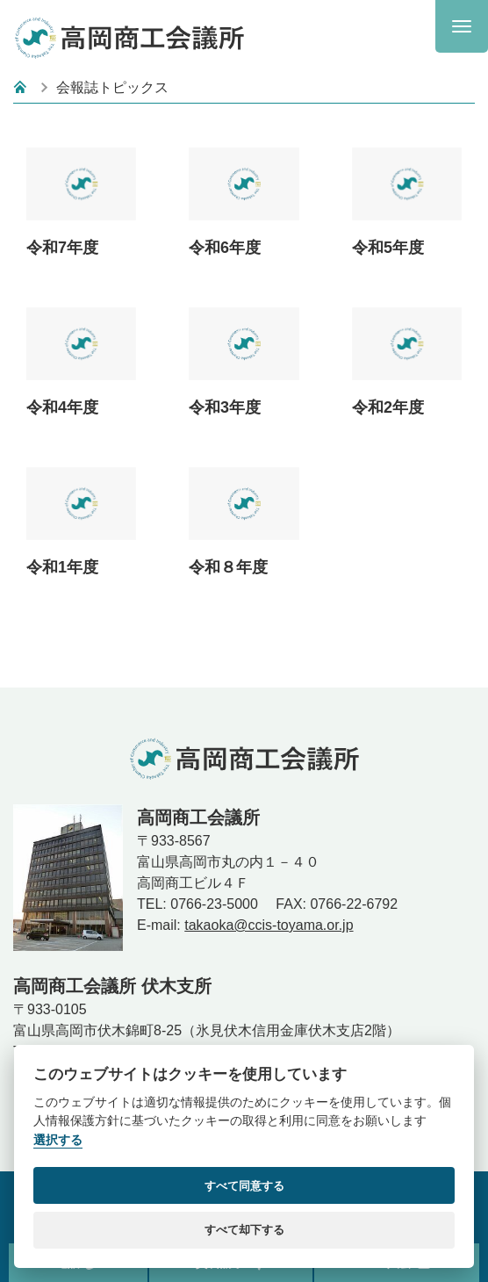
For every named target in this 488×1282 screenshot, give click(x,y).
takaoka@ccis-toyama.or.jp (268, 925)
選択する (58, 1140)
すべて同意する (244, 1185)
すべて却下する (244, 1229)
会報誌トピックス (112, 87)
